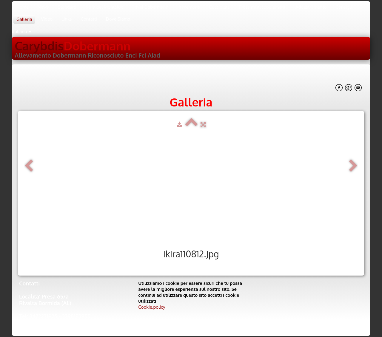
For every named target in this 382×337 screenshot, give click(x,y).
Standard (67, 7)
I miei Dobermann (150, 7)
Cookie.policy (151, 307)
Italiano (22, 31)
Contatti (89, 19)
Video (47, 19)
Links (66, 19)
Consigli (344, 7)
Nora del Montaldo (104, 7)
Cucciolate (219, 7)
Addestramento (311, 7)
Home (22, 7)
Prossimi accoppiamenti (262, 7)
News (43, 7)
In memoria (188, 7)
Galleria (24, 19)
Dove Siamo (118, 19)
